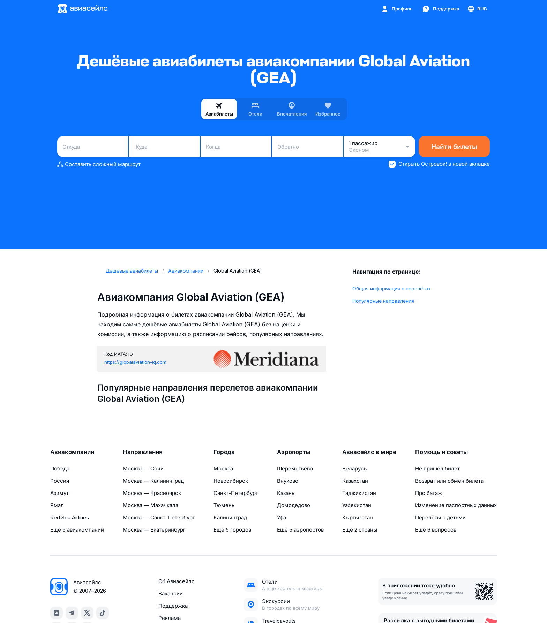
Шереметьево (295, 468)
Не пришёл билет (437, 468)
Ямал (57, 505)
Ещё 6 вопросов (435, 529)
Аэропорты (293, 451)
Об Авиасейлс (176, 581)
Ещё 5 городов (232, 529)
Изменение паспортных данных (456, 505)
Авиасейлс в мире (369, 451)
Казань (285, 493)
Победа (59, 468)
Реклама (169, 618)
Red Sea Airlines (69, 517)
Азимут (59, 493)
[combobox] (92, 146)
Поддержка (173, 605)
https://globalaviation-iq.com (135, 362)
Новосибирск (230, 480)
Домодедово (293, 505)
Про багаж (428, 493)
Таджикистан (359, 493)
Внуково (287, 480)
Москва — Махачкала (150, 505)
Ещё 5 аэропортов (300, 529)
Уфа (281, 517)
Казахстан (355, 480)
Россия (59, 480)
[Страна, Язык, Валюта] (477, 8)
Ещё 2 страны (359, 529)
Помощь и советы (441, 451)
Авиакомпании (72, 451)
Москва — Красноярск (152, 493)
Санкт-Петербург (235, 493)
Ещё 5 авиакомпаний (77, 529)
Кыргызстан (357, 517)
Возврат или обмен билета (449, 480)
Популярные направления (383, 301)
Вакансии (170, 593)
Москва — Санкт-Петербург (159, 517)
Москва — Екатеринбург (154, 529)
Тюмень (223, 505)
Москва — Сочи (143, 468)
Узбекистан (356, 505)
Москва (223, 468)
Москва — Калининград (153, 480)
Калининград (230, 517)
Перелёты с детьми (440, 517)
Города (224, 451)
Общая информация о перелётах (391, 288)
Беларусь (354, 468)
